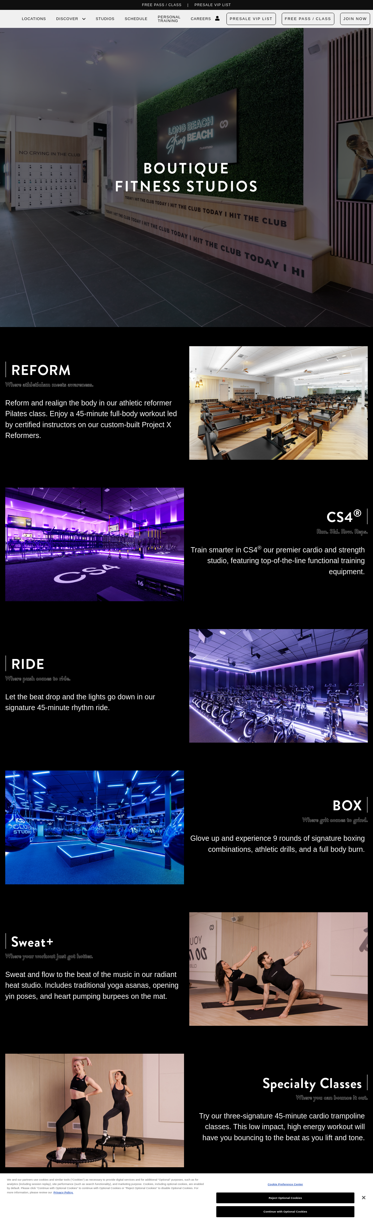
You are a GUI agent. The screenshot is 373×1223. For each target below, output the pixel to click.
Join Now (355, 19)
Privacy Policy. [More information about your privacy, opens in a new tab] (63, 1192)
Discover (67, 19)
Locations (34, 19)
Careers (201, 19)
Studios (105, 19)
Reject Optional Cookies (285, 1197)
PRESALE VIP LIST (212, 5)
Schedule (136, 19)
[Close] (363, 1197)
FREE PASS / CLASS (161, 5)
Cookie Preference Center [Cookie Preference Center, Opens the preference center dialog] (285, 1184)
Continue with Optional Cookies (285, 1211)
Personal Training (169, 19)
